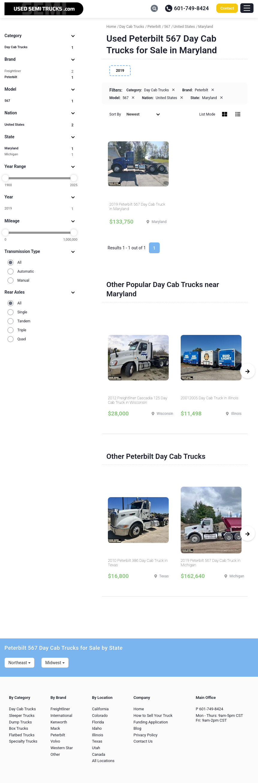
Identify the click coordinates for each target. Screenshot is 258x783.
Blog (137, 728)
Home (138, 709)
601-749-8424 (187, 8)
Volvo (55, 741)
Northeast (19, 662)
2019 (38, 209)
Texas (97, 741)
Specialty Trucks (23, 741)
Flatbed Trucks (21, 735)
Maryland (38, 148)
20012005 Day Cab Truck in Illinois (209, 398)
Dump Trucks (20, 722)
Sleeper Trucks (21, 715)
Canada (98, 754)
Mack (55, 728)
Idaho (97, 728)
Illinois (97, 735)
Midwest (55, 662)
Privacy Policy (145, 735)
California (100, 709)
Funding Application (150, 722)
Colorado (100, 715)
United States (38, 125)
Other (55, 754)
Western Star (61, 748)
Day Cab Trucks (38, 47)
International (61, 715)
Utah (96, 748)
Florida (98, 722)
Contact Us (143, 741)
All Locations (103, 760)
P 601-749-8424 (209, 709)
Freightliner (38, 71)
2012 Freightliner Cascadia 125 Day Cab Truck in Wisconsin (137, 400)
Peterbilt (38, 77)
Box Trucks (18, 728)
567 (38, 101)
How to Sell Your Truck (152, 715)
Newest (143, 114)
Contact (227, 8)
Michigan (38, 154)
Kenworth (58, 722)
